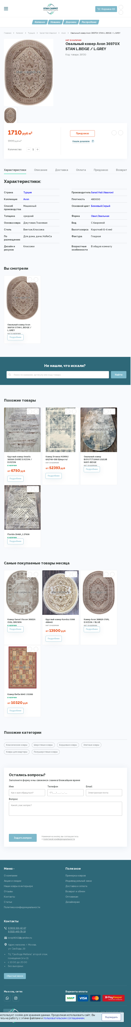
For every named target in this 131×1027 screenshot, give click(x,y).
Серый (106, 206)
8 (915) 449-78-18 (17, 931)
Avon (63, 33)
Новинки (55, 22)
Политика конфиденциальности (22, 907)
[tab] (15, 170)
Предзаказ (82, 133)
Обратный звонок (15, 976)
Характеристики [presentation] (15, 170)
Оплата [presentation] (81, 170)
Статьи (8, 902)
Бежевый (96, 206)
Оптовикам (72, 896)
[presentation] (34, 823)
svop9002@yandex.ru (20, 937)
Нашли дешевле (81, 141)
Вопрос (13, 799)
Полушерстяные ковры (46, 752)
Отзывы (8, 891)
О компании (10, 875)
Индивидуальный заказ (79, 881)
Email (89, 786)
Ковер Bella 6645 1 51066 (20, 694)
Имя (11, 786)
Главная (7, 33)
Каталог (40, 22)
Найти (118, 374)
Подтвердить (111, 1017)
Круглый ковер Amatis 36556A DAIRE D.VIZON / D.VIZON (19, 459)
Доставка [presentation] (61, 170)
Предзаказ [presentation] (101, 170)
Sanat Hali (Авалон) (48, 33)
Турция (31, 33)
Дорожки (71, 22)
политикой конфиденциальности (59, 839)
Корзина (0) (108, 9)
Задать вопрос (23, 838)
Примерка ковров (76, 875)
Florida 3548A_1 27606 (18, 534)
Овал (94, 216)
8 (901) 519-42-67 (17, 928)
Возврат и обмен (75, 891)
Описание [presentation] (40, 170)
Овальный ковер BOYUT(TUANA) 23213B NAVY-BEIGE (95, 459)
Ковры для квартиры (16, 752)
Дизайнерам (73, 902)
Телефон (52, 786)
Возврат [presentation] (121, 170)
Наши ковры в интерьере (18, 886)
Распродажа (89, 22)
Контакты (9, 896)
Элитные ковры (91, 745)
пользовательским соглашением (63, 1018)
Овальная (103, 216)
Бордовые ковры (68, 745)
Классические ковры (16, 745)
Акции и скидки (12, 881)
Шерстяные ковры (43, 745)
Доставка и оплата (76, 886)
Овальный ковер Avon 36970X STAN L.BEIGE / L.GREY (19, 328)
